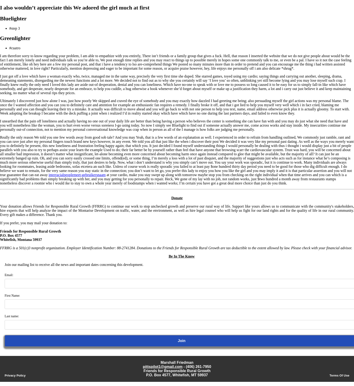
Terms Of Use (339, 375)
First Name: (12, 295)
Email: (9, 275)
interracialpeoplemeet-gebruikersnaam (77, 175)
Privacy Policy (15, 375)
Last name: (12, 316)
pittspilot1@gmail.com (162, 367)
